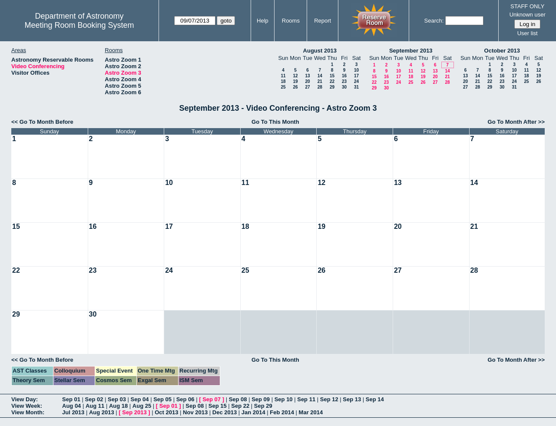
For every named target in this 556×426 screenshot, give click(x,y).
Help (262, 20)
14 (320, 75)
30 (344, 87)
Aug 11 (95, 406)
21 (320, 81)
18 (283, 81)
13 (307, 75)
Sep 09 (261, 399)
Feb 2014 (282, 412)
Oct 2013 (166, 412)
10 (356, 70)
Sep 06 (185, 399)
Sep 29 (263, 406)
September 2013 (411, 50)
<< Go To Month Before (42, 122)
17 (356, 75)
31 (356, 87)
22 (332, 81)
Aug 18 (118, 406)
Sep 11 (306, 399)
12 (295, 75)
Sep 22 (240, 406)
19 (295, 81)
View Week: (26, 406)
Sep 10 (284, 399)
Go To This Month (275, 122)
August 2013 (320, 50)
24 (356, 81)
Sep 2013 (134, 412)
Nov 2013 (195, 412)
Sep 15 (217, 406)
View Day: (24, 399)
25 (283, 87)
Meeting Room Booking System (79, 25)
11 (283, 75)
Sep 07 (211, 399)
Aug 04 (71, 406)
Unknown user (528, 14)
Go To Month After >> (516, 122)
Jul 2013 (73, 412)
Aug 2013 (101, 412)
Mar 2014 (311, 412)
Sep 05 (162, 399)
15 (332, 75)
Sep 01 (71, 399)
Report (322, 20)
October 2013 (502, 50)
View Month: (27, 412)
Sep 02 (94, 399)
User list (527, 33)
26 (295, 87)
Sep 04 (140, 399)
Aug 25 (141, 406)
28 (320, 87)
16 (344, 75)
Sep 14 (375, 399)
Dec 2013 (224, 412)
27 (307, 87)
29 (332, 87)
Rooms (291, 20)
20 (307, 81)
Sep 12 (329, 399)
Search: (434, 20)
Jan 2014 (253, 412)
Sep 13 (352, 399)
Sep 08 (238, 399)
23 (344, 81)
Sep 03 (117, 399)
